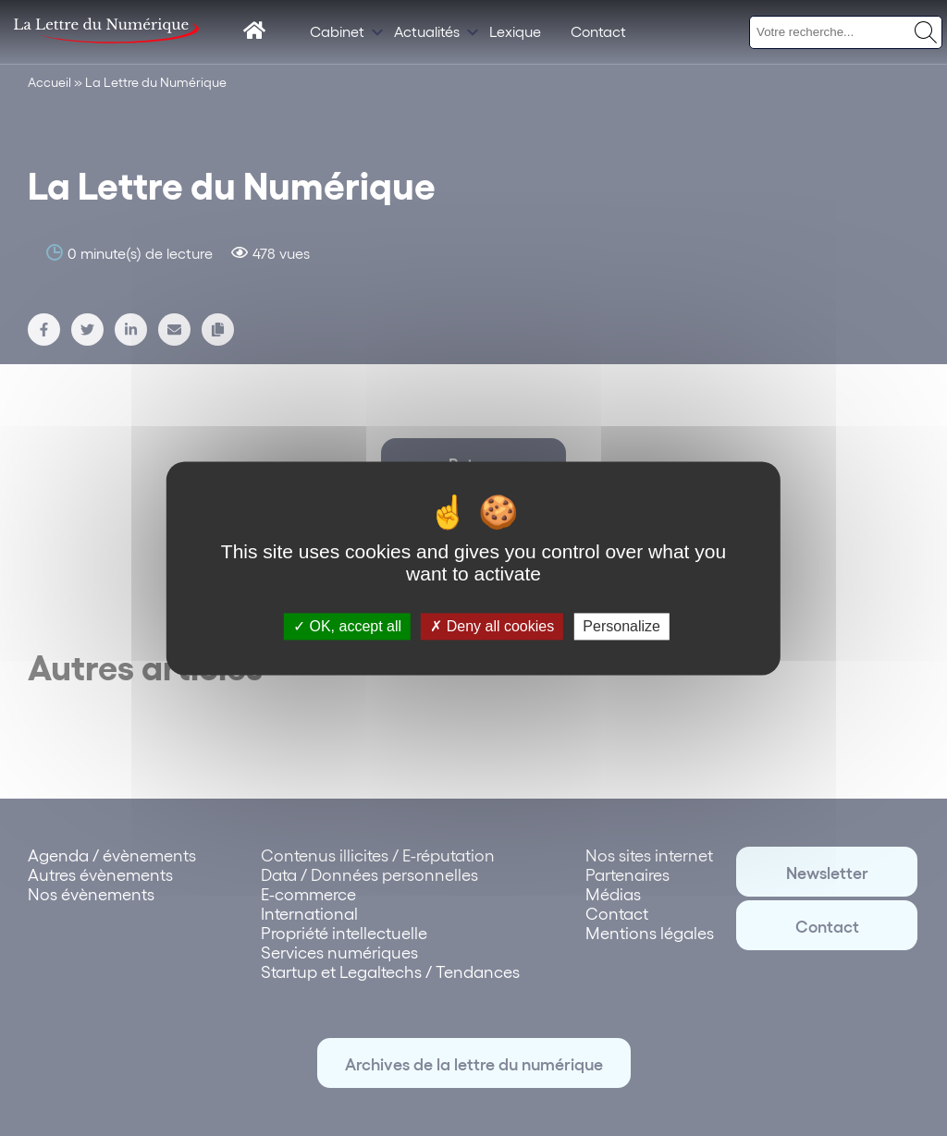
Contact (598, 31)
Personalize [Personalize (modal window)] (621, 626)
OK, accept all (347, 626)
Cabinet (337, 31)
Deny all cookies (492, 626)
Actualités (427, 31)
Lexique (515, 31)
